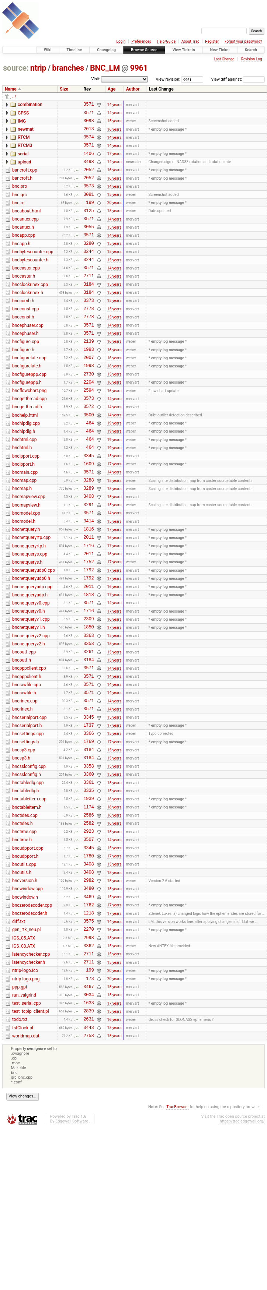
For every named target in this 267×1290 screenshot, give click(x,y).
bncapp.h (21, 262)
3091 (88, 207)
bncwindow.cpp (27, 994)
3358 (88, 856)
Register (212, 41)
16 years (114, 133)
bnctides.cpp (25, 911)
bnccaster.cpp (26, 290)
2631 (88, 1144)
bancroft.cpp (24, 178)
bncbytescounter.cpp (32, 271)
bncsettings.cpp (28, 818)
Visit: (95, 79)
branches (68, 68)
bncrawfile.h (24, 772)
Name (11, 89)
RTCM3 (25, 151)
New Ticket (220, 50)
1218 (88, 1023)
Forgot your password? (243, 41)
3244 (88, 272)
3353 (88, 717)
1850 (88, 698)
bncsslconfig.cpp (29, 856)
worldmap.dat (25, 1161)
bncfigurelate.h (26, 401)
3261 (88, 726)
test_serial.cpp (26, 1124)
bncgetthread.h (27, 447)
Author (133, 89)
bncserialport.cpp (29, 800)
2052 (88, 179)
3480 (88, 995)
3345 (88, 504)
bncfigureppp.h (27, 420)
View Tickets (184, 50)
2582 (88, 921)
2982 (88, 986)
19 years (114, 467)
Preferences (141, 41)
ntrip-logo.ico (25, 1087)
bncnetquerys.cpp (29, 614)
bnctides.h (22, 920)
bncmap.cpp (24, 531)
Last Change (224, 59)
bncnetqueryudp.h (30, 661)
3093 (88, 124)
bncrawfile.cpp (26, 763)
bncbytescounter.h (30, 280)
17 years (114, 161)
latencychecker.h (28, 1078)
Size (64, 89)
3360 (88, 866)
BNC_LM (105, 68)
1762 (88, 1014)
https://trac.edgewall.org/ (242, 1248)
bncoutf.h (21, 735)
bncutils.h (21, 976)
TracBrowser (177, 1233)
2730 (88, 411)
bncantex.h (23, 243)
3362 (88, 1060)
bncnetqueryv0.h (28, 679)
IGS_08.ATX (23, 1059)
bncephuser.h (25, 364)
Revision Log (251, 59)
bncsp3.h (21, 846)
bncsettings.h (25, 828)
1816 (88, 587)
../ (14, 96)
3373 (88, 328)
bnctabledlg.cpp (28, 874)
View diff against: (238, 79)
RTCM (24, 141)
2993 (88, 1051)
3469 (88, 1005)
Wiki (48, 50)
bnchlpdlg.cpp (26, 466)
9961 (139, 68)
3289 (88, 541)
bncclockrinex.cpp (30, 308)
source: (15, 68)
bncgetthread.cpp (29, 438)
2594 (88, 430)
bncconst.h (23, 345)
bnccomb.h (23, 327)
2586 (88, 912)
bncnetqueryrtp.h (29, 605)
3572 (88, 448)
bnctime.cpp (24, 930)
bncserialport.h (27, 809)
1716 (88, 606)
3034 (88, 1116)
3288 (88, 532)
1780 (88, 958)
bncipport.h (23, 512)
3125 (88, 226)
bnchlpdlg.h (23, 475)
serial (23, 160)
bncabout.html (26, 225)
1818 (88, 662)
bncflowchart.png (29, 429)
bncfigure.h (23, 382)
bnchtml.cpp (24, 484)
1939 (88, 893)
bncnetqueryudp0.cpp (33, 633)
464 (90, 467)
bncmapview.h (26, 559)
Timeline (74, 50)
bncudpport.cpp (28, 948)
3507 (88, 940)
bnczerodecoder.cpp (32, 1013)
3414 (88, 578)
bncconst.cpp (25, 336)
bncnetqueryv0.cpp (31, 670)
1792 (88, 634)
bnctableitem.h (27, 902)
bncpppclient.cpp (29, 744)
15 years (114, 124)
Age (111, 89)
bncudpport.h (25, 958)
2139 (88, 374)
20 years (114, 217)
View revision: (168, 79)
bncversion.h (24, 985)
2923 (88, 930)
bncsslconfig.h (26, 865)
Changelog (106, 50)
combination (30, 104)
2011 (88, 596)
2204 (88, 420)
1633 (88, 1125)
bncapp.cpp (23, 252)
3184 (88, 309)
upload (24, 169)
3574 (88, 142)
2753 (88, 1162)
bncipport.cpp (25, 503)
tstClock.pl (22, 1152)
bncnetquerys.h (27, 624)
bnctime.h (22, 939)
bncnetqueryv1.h (28, 698)
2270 (88, 1042)
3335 (88, 884)
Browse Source (144, 50)
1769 (88, 828)
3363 (88, 708)
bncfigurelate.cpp (29, 392)
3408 (88, 550)
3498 (88, 170)
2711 (88, 300)
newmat (26, 132)
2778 (88, 337)
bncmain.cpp (25, 522)
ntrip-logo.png (25, 1097)
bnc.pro (19, 197)
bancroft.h (22, 188)
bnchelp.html (25, 457)
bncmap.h (22, 540)
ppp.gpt (19, 1106)
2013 (88, 133)
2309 (88, 689)
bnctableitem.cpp (29, 892)
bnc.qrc (19, 206)
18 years (114, 903)
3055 (88, 244)
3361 (88, 875)
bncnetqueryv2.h (28, 716)
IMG (22, 123)
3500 (88, 458)
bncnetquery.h (26, 586)
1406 (88, 161)
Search (251, 50)
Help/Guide (166, 41)
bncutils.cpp (24, 967)
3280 (88, 263)
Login (121, 41)
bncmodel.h (23, 577)
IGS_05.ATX (23, 1050)
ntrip (38, 68)
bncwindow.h (25, 1004)
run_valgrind (24, 1115)
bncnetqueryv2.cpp (31, 707)
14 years (114, 105)
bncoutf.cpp (24, 726)
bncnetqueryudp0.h (31, 642)
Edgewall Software (71, 1248)
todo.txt (19, 1143)
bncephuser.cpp (28, 355)
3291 (88, 560)
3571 (88, 105)
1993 (88, 383)
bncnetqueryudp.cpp (32, 652)
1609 (88, 513)
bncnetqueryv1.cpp (31, 688)
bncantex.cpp (25, 234)
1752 (88, 624)
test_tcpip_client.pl (30, 1133)
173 (90, 1098)
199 (90, 217)
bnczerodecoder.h (29, 1022)
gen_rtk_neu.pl (26, 1041)
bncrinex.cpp (25, 781)
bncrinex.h (22, 790)
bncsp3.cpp (23, 837)
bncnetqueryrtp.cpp (31, 596)
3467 (88, 1107)
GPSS (23, 114)
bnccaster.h (23, 299)
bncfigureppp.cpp (29, 410)
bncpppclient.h (26, 754)
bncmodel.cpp (26, 568)
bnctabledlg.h (25, 883)
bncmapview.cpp (28, 549)
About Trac (190, 41)
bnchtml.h (22, 494)
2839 (88, 1134)
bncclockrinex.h (27, 318)
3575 (88, 1032)
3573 (88, 198)
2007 (88, 393)
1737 (88, 810)
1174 (88, 903)
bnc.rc (18, 216)
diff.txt (18, 1032)
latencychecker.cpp (31, 1069)
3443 (88, 1153)
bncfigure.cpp (25, 373)
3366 (88, 819)
